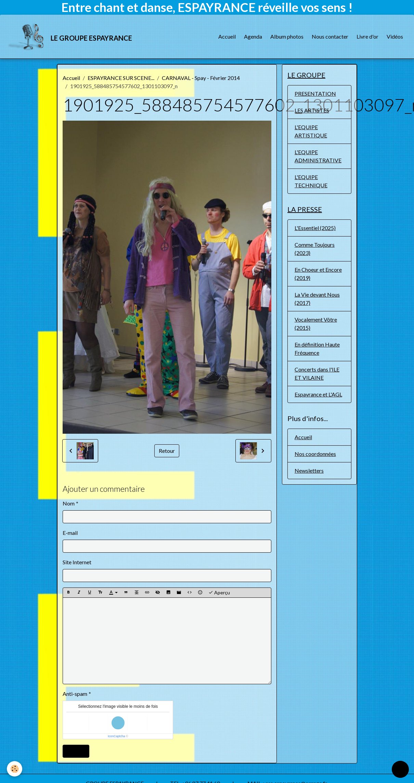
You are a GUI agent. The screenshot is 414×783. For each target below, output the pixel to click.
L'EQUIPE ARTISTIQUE (311, 131)
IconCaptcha (116, 736)
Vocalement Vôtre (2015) (316, 323)
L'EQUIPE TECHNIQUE (311, 181)
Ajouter (76, 751)
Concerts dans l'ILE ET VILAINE (317, 373)
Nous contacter (330, 36)
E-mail (70, 532)
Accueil (227, 36)
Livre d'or (367, 36)
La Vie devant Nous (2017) (317, 298)
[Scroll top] (400, 769)
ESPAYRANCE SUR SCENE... (121, 78)
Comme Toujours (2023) (315, 248)
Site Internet (77, 562)
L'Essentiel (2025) (315, 228)
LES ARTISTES (312, 110)
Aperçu (219, 593)
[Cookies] (14, 769)
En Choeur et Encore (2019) (318, 273)
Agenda (253, 36)
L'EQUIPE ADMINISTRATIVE (318, 156)
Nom (69, 503)
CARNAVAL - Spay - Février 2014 (201, 78)
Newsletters (309, 470)
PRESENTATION (315, 93)
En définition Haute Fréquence (317, 348)
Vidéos (395, 36)
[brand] (70, 36)
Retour (167, 450)
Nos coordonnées (315, 453)
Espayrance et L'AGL (318, 394)
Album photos (286, 36)
